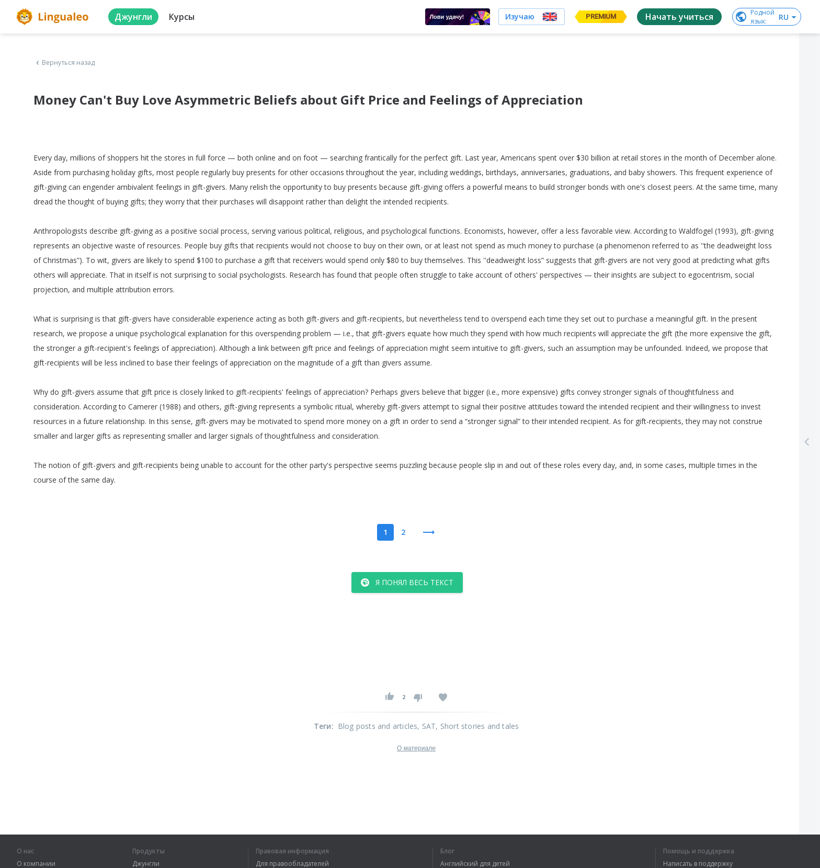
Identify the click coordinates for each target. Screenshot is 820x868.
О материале (416, 748)
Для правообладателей (292, 864)
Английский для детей (475, 864)
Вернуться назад (64, 63)
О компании (36, 864)
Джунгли (146, 864)
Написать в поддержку (698, 864)
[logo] (54, 16)
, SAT (426, 726)
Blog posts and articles (378, 726)
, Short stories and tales (477, 726)
